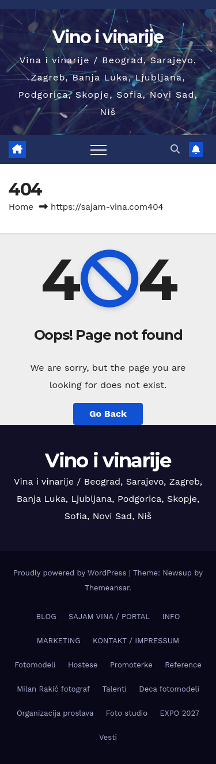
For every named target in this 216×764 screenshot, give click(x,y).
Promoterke (131, 665)
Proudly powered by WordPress (71, 573)
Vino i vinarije (108, 37)
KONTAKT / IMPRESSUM (136, 640)
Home (21, 207)
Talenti (115, 689)
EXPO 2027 (179, 713)
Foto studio (126, 713)
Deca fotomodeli (169, 689)
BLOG (46, 616)
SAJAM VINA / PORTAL (109, 616)
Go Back (108, 413)
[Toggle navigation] (98, 149)
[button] (175, 149)
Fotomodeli (34, 665)
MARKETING (59, 640)
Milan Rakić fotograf (53, 689)
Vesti (108, 737)
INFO (171, 616)
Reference (183, 665)
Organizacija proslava (55, 713)
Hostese (82, 665)
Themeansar (107, 587)
